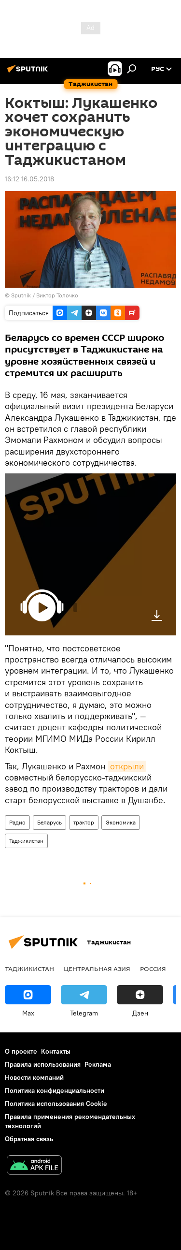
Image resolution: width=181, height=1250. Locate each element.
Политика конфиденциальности (54, 1090)
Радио (17, 822)
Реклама (97, 1064)
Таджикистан (26, 840)
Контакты (55, 1051)
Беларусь (49, 822)
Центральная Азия (97, 968)
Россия (153, 968)
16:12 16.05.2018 (29, 179)
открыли (127, 766)
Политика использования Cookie (56, 1103)
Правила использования (43, 1064)
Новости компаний (34, 1077)
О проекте (21, 1051)
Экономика (121, 822)
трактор (83, 822)
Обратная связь (29, 1138)
